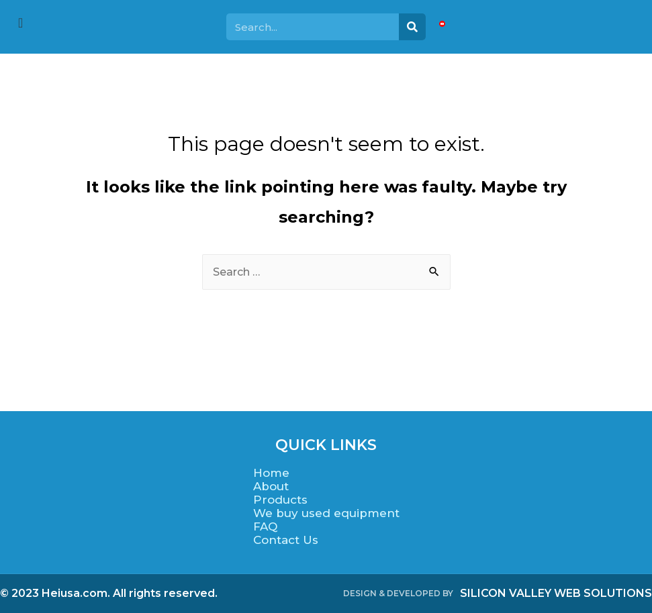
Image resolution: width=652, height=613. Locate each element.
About (271, 486)
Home (271, 473)
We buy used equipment (326, 513)
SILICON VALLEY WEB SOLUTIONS (556, 593)
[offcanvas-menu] (20, 23)
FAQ (265, 526)
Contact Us (285, 540)
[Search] (412, 26)
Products (280, 499)
